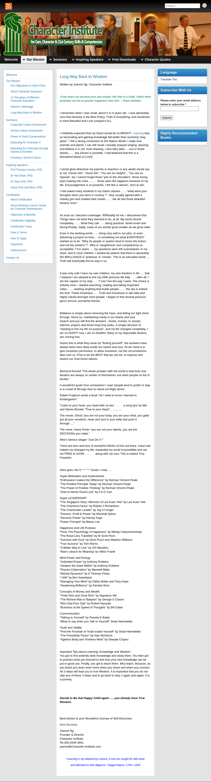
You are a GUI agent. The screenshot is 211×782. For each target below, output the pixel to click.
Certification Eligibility (23, 220)
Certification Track (21, 226)
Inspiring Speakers (17, 165)
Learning (138, 133)
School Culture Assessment (27, 130)
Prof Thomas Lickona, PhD (26, 169)
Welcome (11, 74)
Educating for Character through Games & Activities (29, 150)
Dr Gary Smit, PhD (21, 181)
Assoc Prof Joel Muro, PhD (26, 187)
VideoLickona (18, 250)
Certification (13, 194)
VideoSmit (16, 244)
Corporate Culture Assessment (28, 124)
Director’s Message (22, 106)
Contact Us (12, 257)
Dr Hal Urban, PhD (22, 175)
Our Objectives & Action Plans (28, 85)
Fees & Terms (19, 232)
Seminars (11, 120)
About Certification (21, 199)
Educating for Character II (26, 142)
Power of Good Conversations (28, 136)
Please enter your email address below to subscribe (180, 102)
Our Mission (13, 81)
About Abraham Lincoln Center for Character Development (28, 207)
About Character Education (26, 91)
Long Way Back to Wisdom (26, 112)
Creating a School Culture (26, 157)
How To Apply (19, 238)
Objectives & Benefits (23, 214)
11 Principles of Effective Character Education (25, 99)
